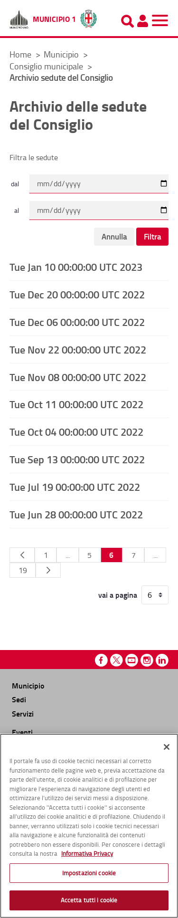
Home (20, 54)
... (68, 555)
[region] (89, 826)
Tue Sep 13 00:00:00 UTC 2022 (77, 459)
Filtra (152, 236)
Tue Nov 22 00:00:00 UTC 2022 (77, 349)
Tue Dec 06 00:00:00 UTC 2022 (77, 321)
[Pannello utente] (142, 21)
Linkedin (162, 660)
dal (15, 183)
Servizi (23, 713)
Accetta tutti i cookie (89, 900)
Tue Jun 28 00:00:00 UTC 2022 (76, 514)
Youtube (131, 660)
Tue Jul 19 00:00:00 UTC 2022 (74, 486)
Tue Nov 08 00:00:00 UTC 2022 (77, 376)
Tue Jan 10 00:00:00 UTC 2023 (75, 266)
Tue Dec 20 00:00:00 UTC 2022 (77, 294)
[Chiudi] (166, 746)
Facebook (101, 660)
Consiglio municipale (47, 66)
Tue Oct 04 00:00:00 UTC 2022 (76, 431)
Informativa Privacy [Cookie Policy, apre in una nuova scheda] (87, 853)
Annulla (114, 236)
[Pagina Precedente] (22, 555)
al (16, 210)
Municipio (62, 54)
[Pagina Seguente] (48, 570)
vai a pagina (117, 595)
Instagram (147, 660)
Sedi (19, 699)
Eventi (22, 732)
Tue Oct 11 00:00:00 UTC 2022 (76, 403)
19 (23, 570)
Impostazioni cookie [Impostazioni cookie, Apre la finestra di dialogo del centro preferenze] (89, 873)
